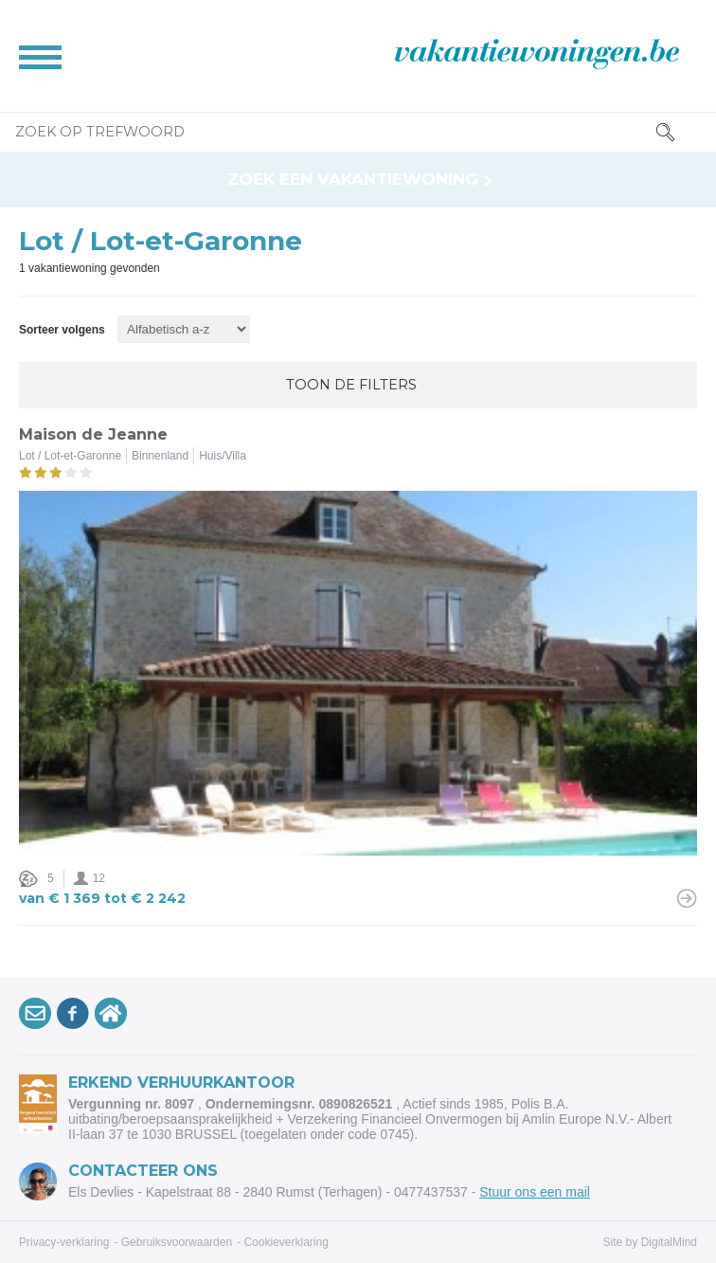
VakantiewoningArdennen (114, 1017)
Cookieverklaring (285, 1242)
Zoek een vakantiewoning (352, 180)
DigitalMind (669, 1242)
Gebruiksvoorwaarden (176, 1242)
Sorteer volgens (62, 329)
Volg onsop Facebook (76, 1017)
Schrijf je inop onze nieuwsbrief (38, 1017)
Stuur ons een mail (534, 1192)
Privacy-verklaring (64, 1242)
